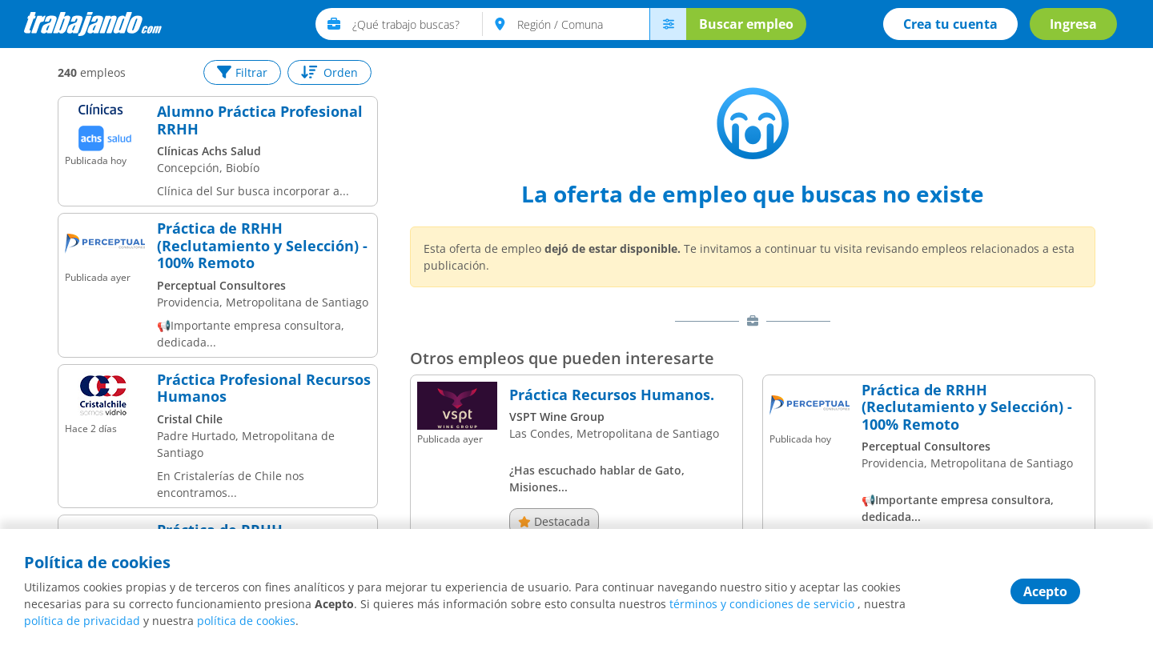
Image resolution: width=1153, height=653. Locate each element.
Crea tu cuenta (950, 24)
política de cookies (246, 620)
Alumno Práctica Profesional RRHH (260, 120)
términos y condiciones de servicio (761, 603)
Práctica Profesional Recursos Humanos (264, 388)
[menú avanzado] (667, 24)
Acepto (1045, 591)
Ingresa (1073, 24)
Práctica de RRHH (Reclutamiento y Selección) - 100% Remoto (262, 246)
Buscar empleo (746, 24)
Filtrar (242, 72)
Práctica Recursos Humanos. (611, 395)
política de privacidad (82, 620)
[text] (417, 24)
